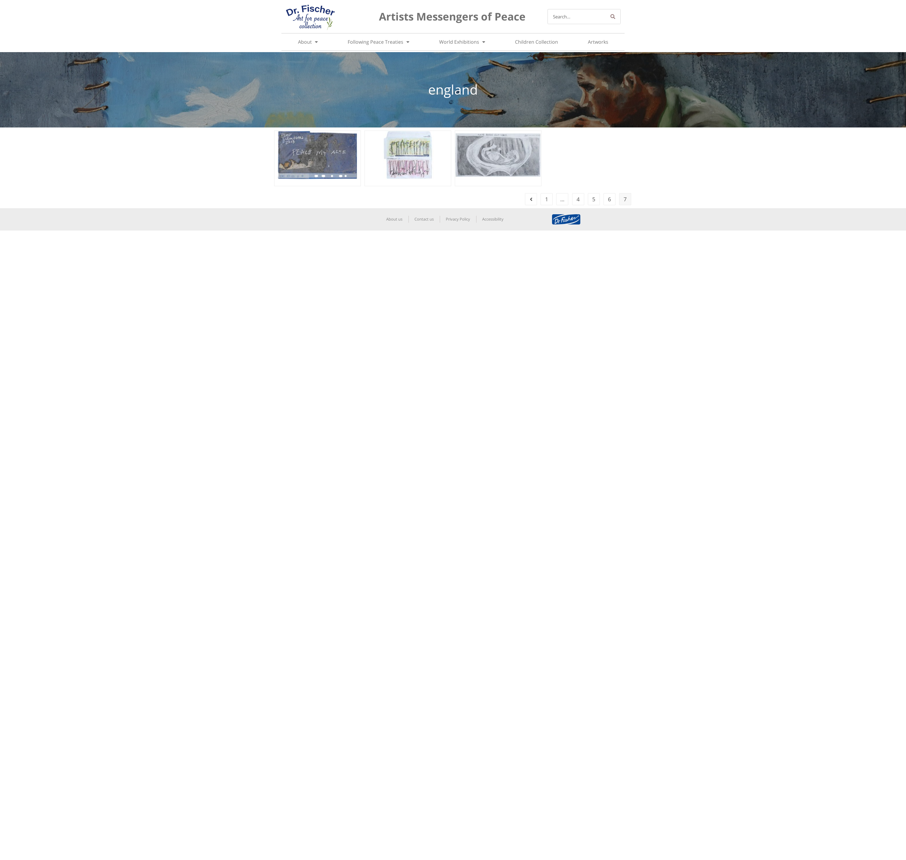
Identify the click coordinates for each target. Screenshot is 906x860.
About (308, 41)
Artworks (598, 42)
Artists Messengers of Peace (452, 16)
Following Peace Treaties (378, 41)
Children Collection (536, 42)
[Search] (612, 16)
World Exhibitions (462, 41)
